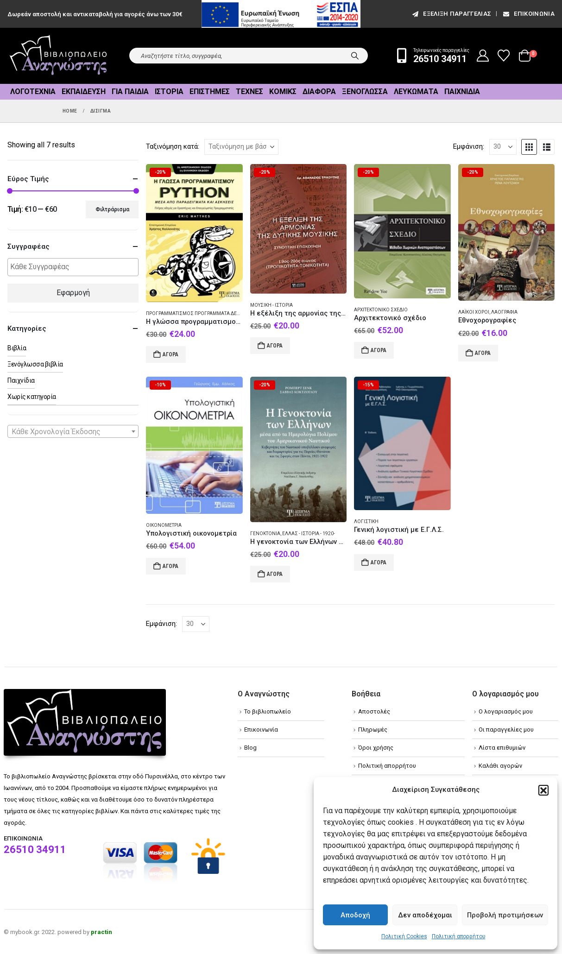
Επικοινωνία (528, 13)
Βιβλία (16, 348)
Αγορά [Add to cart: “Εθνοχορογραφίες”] (483, 353)
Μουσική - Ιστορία (271, 305)
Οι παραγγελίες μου (506, 729)
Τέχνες (249, 91)
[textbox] (75, 267)
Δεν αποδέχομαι (425, 915)
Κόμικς (283, 91)
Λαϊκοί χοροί (473, 312)
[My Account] (483, 56)
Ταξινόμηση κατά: (172, 146)
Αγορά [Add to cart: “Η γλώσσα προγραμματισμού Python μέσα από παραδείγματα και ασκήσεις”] (170, 354)
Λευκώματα (416, 91)
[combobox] (73, 431)
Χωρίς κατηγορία (31, 396)
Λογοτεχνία (33, 91)
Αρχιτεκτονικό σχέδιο (381, 309)
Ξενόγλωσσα (365, 91)
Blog (250, 747)
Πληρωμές (372, 729)
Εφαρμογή (73, 292)
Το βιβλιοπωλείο (267, 711)
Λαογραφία (504, 312)
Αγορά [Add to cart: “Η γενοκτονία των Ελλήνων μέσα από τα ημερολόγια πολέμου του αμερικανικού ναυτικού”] (275, 574)
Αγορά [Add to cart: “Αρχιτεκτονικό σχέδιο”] (378, 350)
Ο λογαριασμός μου (506, 711)
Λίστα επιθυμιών (502, 747)
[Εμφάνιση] (503, 147)
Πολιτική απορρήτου (459, 936)
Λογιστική (366, 521)
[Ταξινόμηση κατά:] (241, 147)
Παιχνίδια (462, 91)
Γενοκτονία (265, 533)
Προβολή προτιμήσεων (505, 915)
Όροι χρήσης (375, 747)
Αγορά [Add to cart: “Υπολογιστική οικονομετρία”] (170, 566)
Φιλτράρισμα (112, 209)
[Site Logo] (58, 56)
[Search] (355, 55)
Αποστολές (374, 711)
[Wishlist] (504, 56)
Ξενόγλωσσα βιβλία (35, 364)
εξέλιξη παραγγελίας (451, 13)
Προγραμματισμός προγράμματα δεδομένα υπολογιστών (219, 313)
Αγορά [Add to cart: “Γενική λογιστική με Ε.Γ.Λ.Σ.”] (378, 562)
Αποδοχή (355, 915)
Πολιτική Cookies (404, 936)
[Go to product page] (194, 233)
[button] (543, 790)
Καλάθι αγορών (500, 765)
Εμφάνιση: (468, 146)
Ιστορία (169, 91)
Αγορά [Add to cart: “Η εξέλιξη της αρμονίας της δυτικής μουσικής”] (275, 345)
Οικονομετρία (164, 525)
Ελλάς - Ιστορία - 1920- (308, 533)
